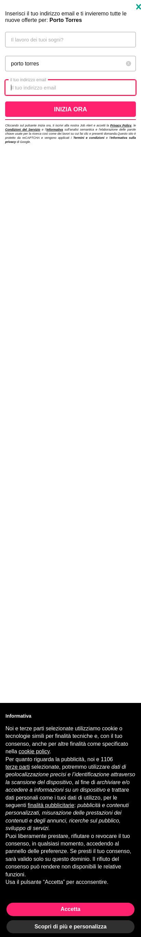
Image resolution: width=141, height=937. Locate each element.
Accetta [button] (70, 909)
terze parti (17, 767)
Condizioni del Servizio (22, 129)
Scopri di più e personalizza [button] (71, 926)
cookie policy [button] (33, 751)
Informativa (54, 129)
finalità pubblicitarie (51, 805)
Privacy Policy (120, 125)
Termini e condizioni (88, 137)
